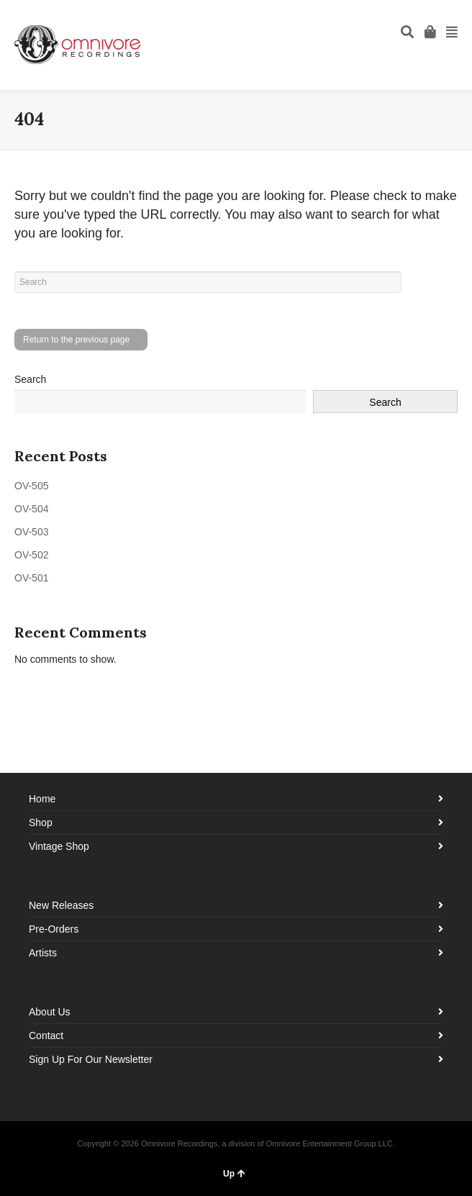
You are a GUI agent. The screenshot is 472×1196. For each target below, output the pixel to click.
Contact (46, 1035)
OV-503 (31, 532)
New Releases (61, 905)
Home (42, 799)
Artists (43, 953)
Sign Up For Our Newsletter (91, 1059)
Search (30, 379)
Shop (41, 822)
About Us (50, 1012)
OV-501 (31, 578)
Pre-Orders (53, 929)
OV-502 (31, 555)
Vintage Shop (59, 846)
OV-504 (31, 509)
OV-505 (31, 485)
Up (234, 1174)
